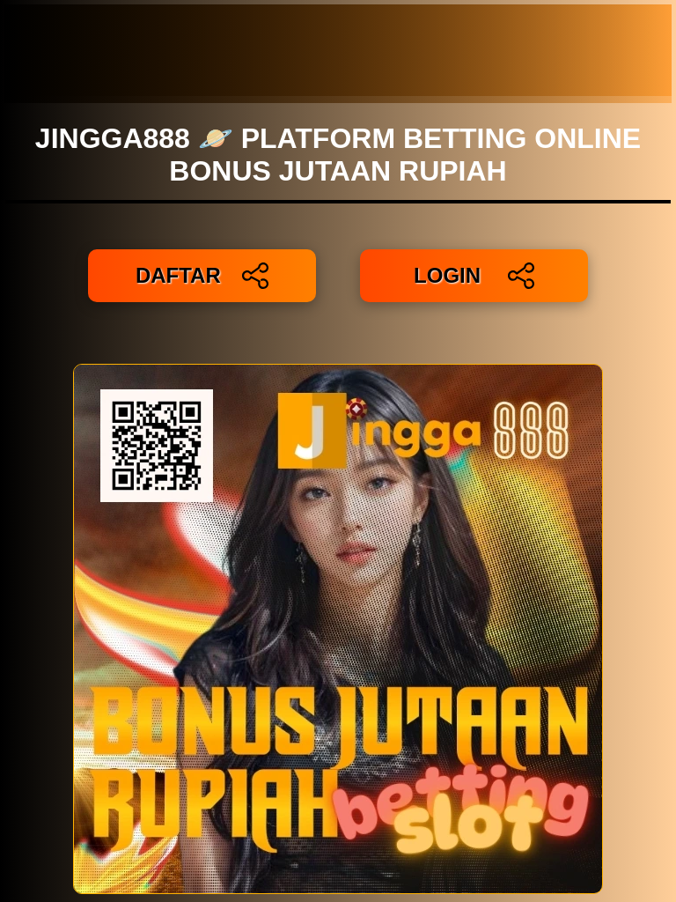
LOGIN (474, 275)
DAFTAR (202, 275)
